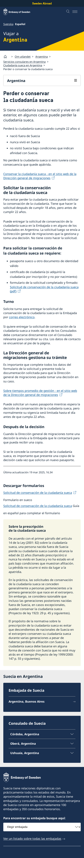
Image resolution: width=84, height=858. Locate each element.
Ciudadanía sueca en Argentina (22, 65)
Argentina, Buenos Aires (26, 702)
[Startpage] (6, 56)
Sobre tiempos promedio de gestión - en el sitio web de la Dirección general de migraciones (40, 393)
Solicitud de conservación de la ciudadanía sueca (37, 493)
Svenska (8, 24)
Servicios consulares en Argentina (24, 62)
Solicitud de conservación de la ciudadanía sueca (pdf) (44, 289)
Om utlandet (23, 56)
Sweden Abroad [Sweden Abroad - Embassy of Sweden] (42, 3)
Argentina (41, 56)
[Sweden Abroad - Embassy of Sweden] (19, 12)
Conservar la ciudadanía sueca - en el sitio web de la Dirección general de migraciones (39, 176)
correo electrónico (22, 317)
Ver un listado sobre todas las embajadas (32, 838)
